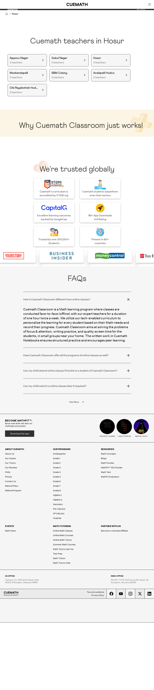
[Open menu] (149, 4)
